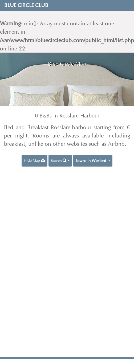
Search (59, 160)
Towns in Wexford (91, 160)
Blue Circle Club (26, 5)
